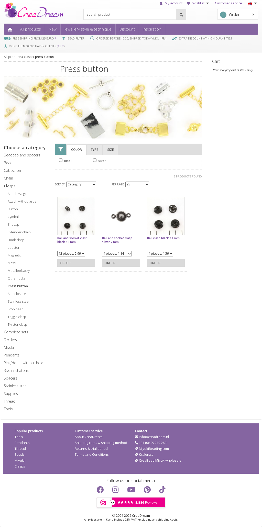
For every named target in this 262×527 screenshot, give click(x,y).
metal (12, 263)
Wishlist (198, 3)
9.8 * (61, 46)
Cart (216, 61)
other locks (16, 278)
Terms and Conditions (92, 454)
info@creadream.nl (152, 436)
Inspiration (152, 29)
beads (9, 162)
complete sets (16, 332)
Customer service (228, 3)
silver (99, 160)
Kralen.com (145, 454)
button (13, 209)
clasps (28, 57)
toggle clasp (17, 316)
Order (230, 15)
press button (44, 57)
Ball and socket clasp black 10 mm (72, 239)
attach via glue (18, 193)
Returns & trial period (91, 448)
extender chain (19, 232)
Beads (20, 454)
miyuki (9, 347)
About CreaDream (89, 436)
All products (30, 29)
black (65, 160)
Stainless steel (15, 385)
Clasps (20, 466)
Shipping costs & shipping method (101, 442)
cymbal (13, 216)
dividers (10, 339)
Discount (127, 29)
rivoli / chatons (16, 370)
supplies (11, 393)
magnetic (14, 255)
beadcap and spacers (22, 155)
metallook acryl (19, 270)
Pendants (22, 442)
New (53, 29)
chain (8, 178)
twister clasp (17, 324)
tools (8, 408)
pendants (11, 355)
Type (94, 149)
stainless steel (18, 301)
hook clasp (16, 239)
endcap (13, 224)
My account (170, 3)
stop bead (16, 309)
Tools (19, 436)
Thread (20, 448)
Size (110, 149)
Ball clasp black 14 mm (160, 237)
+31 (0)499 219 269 (150, 442)
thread (9, 401)
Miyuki (20, 460)
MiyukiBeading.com (152, 448)
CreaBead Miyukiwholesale (158, 460)
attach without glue (22, 201)
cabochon (12, 170)
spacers (10, 378)
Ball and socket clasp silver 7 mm (116, 239)
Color (76, 149)
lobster (13, 247)
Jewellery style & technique (88, 29)
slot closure (17, 293)
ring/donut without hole (23, 362)
